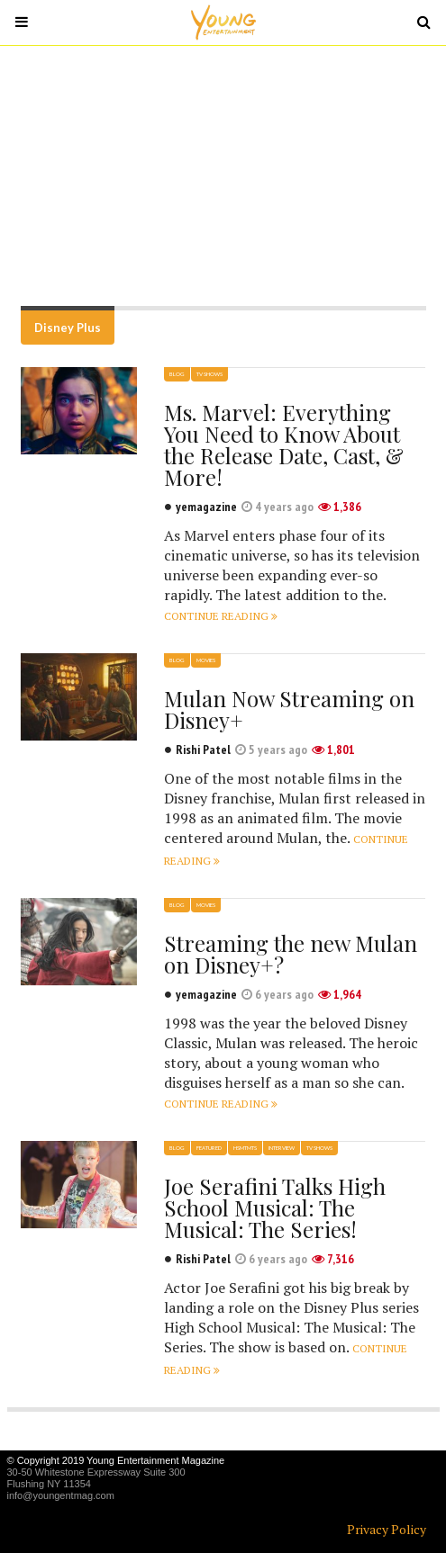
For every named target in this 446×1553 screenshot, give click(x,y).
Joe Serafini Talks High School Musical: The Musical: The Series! (275, 1207)
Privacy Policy (386, 1529)
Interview (282, 1148)
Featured (209, 1148)
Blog (177, 374)
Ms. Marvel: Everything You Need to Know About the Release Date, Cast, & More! (284, 444)
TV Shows (209, 374)
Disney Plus (67, 327)
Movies (205, 660)
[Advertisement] (223, 175)
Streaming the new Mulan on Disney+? (290, 954)
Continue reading (221, 616)
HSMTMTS (245, 1148)
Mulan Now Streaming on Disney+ (289, 709)
